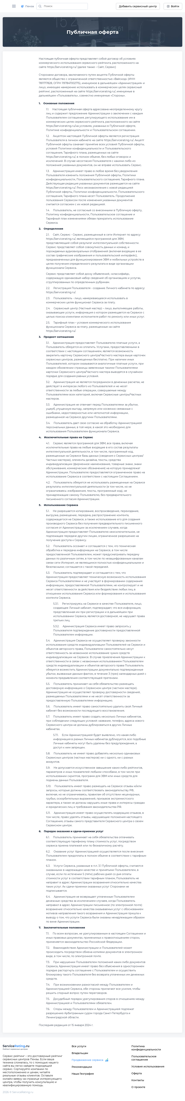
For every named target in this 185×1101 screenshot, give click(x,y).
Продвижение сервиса (87, 1060)
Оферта (136, 1073)
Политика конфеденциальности (146, 1048)
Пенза (27, 6)
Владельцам (80, 1053)
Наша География (83, 1073)
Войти (173, 6)
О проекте (138, 1087)
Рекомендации (82, 1066)
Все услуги (79, 1046)
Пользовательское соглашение (143, 1058)
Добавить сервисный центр (138, 6)
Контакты (137, 1080)
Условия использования (147, 1066)
